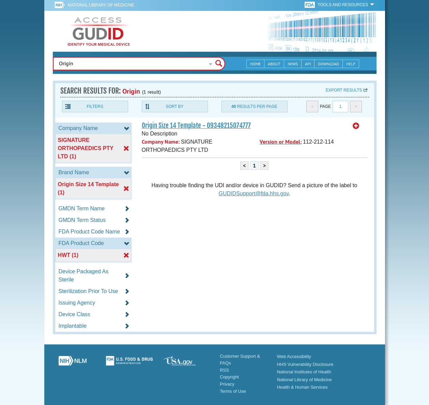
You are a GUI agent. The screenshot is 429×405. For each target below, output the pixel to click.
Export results (344, 90)
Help (350, 63)
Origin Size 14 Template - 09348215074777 (196, 126)
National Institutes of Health (304, 371)
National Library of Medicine (101, 5)
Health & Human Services (302, 387)
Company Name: (161, 141)
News (293, 63)
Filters (95, 106)
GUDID (99, 31)
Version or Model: (281, 141)
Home (255, 63)
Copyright (229, 376)
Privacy (227, 384)
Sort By (174, 106)
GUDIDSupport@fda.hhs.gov (254, 193)
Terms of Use (233, 391)
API (308, 63)
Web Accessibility (294, 356)
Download (328, 63)
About (274, 63)
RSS (224, 370)
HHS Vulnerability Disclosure (305, 364)
